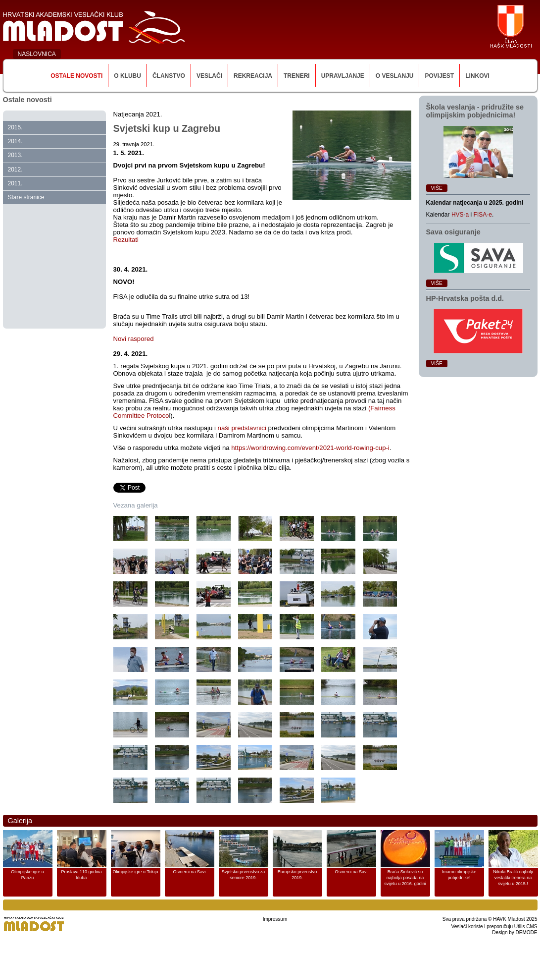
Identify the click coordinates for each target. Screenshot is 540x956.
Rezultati (126, 239)
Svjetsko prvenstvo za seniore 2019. (243, 874)
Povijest (439, 75)
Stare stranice (26, 197)
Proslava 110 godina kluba (81, 874)
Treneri (297, 75)
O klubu (127, 75)
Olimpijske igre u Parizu (27, 874)
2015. (15, 127)
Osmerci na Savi (189, 871)
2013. (15, 155)
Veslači (209, 75)
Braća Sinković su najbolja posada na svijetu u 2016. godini (405, 877)
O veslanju (395, 75)
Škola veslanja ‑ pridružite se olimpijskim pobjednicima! (475, 111)
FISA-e (483, 214)
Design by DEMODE (514, 932)
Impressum (275, 919)
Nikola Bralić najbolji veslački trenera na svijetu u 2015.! (513, 877)
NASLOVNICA (37, 54)
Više (436, 188)
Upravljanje (342, 75)
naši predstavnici (242, 428)
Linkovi (477, 75)
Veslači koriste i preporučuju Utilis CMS (494, 926)
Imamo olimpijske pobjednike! (459, 874)
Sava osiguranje (453, 232)
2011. (15, 183)
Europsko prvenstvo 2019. (297, 874)
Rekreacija (253, 75)
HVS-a (460, 214)
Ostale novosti (76, 75)
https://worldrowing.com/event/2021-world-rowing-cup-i (310, 447)
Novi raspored (133, 338)
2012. (15, 169)
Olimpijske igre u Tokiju (135, 871)
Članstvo (168, 75)
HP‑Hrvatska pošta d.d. (465, 298)
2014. (15, 141)
